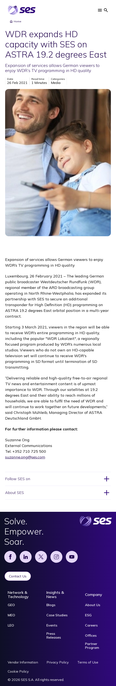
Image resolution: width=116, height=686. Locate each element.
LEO (11, 625)
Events (51, 625)
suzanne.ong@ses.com (25, 457)
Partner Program (92, 645)
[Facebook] (10, 557)
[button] (99, 10)
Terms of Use (87, 662)
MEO (11, 615)
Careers (91, 625)
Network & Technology (18, 594)
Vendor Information (23, 662)
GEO (11, 605)
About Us (92, 605)
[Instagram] (56, 557)
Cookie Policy (18, 671)
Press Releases (53, 635)
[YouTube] (72, 557)
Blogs (50, 605)
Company (93, 595)
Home (15, 21)
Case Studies (57, 615)
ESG (88, 615)
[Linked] (26, 557)
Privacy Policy (58, 662)
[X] (41, 557)
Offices (91, 635)
